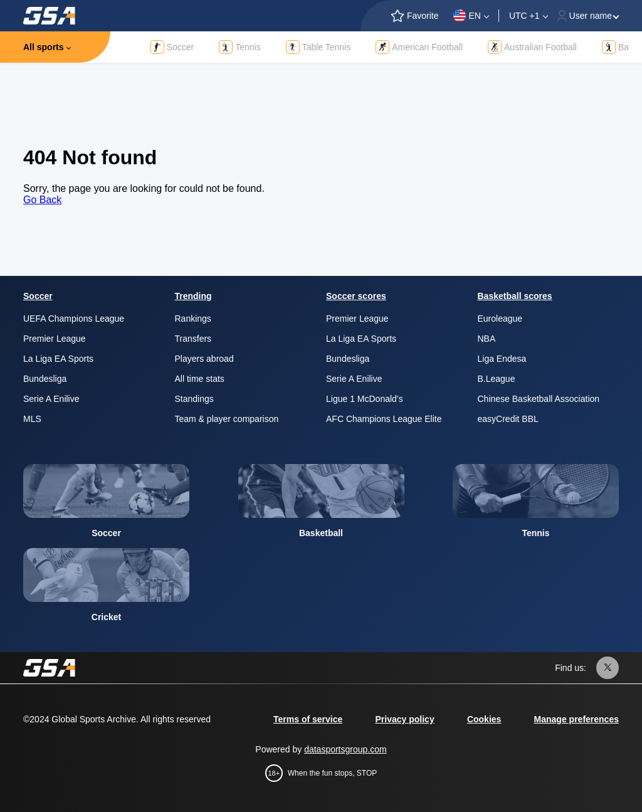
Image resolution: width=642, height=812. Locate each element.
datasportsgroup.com (345, 749)
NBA (487, 339)
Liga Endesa (502, 359)
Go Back (42, 199)
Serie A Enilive (51, 399)
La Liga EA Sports (58, 359)
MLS (32, 419)
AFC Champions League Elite (383, 419)
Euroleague (500, 319)
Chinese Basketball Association (539, 399)
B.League (496, 379)
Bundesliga (44, 379)
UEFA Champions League (73, 319)
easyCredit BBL (508, 419)
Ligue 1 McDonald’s (364, 399)
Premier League (54, 339)
